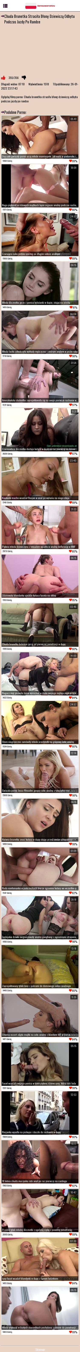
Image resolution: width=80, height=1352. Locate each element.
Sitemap (40, 1349)
